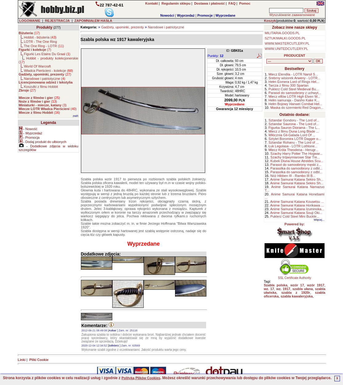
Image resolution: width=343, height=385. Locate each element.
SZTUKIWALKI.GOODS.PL (285, 38)
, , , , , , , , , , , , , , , (289, 61)
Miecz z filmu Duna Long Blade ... (294, 131)
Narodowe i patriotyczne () (45, 78)
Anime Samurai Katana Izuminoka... (297, 209)
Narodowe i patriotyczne (166, 27)
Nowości (167, 15)
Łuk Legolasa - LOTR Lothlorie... (293, 146)
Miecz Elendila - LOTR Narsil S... (293, 74)
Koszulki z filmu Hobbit (41, 86)
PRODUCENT (294, 55)
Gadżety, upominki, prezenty (122, 27)
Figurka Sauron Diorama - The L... (294, 127)
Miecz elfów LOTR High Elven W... (294, 96)
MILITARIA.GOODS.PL (282, 33)
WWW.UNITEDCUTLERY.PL (286, 49)
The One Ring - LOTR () (44, 46)
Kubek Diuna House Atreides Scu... (296, 161)
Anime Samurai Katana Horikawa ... (297, 205)
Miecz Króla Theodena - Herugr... (293, 150)
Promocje (205, 15)
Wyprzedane (226, 15)
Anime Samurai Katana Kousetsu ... (297, 201)
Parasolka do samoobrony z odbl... (296, 168)
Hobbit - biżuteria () (40, 37)
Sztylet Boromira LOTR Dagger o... (295, 139)
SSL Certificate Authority (294, 276)
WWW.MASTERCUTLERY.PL (287, 43)
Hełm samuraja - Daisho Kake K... (294, 100)
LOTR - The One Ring (40, 41)
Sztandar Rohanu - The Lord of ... (294, 142)
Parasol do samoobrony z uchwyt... (295, 93)
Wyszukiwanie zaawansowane (292, 15)
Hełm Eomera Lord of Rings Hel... (294, 82)
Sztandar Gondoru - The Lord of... (294, 120)
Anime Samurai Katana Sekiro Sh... (296, 179)
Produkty (44, 27)
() (29, 33)
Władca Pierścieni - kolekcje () (48, 70)
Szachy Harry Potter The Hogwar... (296, 153)
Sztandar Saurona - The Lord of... (294, 124)
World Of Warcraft (37, 66)
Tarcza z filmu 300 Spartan (289, 85)
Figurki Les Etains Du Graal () (47, 54)
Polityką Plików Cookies (141, 378)
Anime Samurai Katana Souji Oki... (296, 213)
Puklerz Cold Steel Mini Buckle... (294, 216)
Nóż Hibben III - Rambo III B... (293, 176)
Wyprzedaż (185, 15)
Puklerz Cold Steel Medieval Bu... (294, 89)
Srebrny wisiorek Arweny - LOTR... (295, 78)
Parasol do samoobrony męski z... (295, 164)
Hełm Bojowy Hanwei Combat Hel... (295, 104)
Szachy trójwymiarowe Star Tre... (295, 157)
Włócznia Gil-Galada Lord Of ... (292, 135)
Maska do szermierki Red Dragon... (296, 107)
